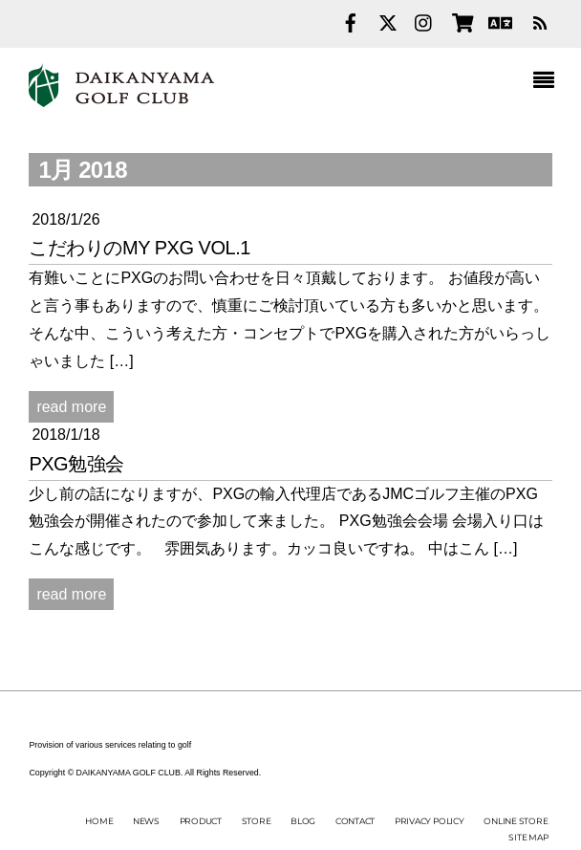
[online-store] (461, 20)
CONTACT (355, 821)
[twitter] (388, 20)
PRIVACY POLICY (429, 821)
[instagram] (424, 20)
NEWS (146, 821)
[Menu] (548, 82)
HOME (99, 821)
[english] (497, 20)
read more (71, 407)
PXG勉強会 (76, 463)
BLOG (302, 821)
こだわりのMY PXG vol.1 (139, 247)
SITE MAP (528, 837)
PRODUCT (201, 821)
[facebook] (350, 20)
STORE (256, 821)
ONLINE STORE (516, 821)
